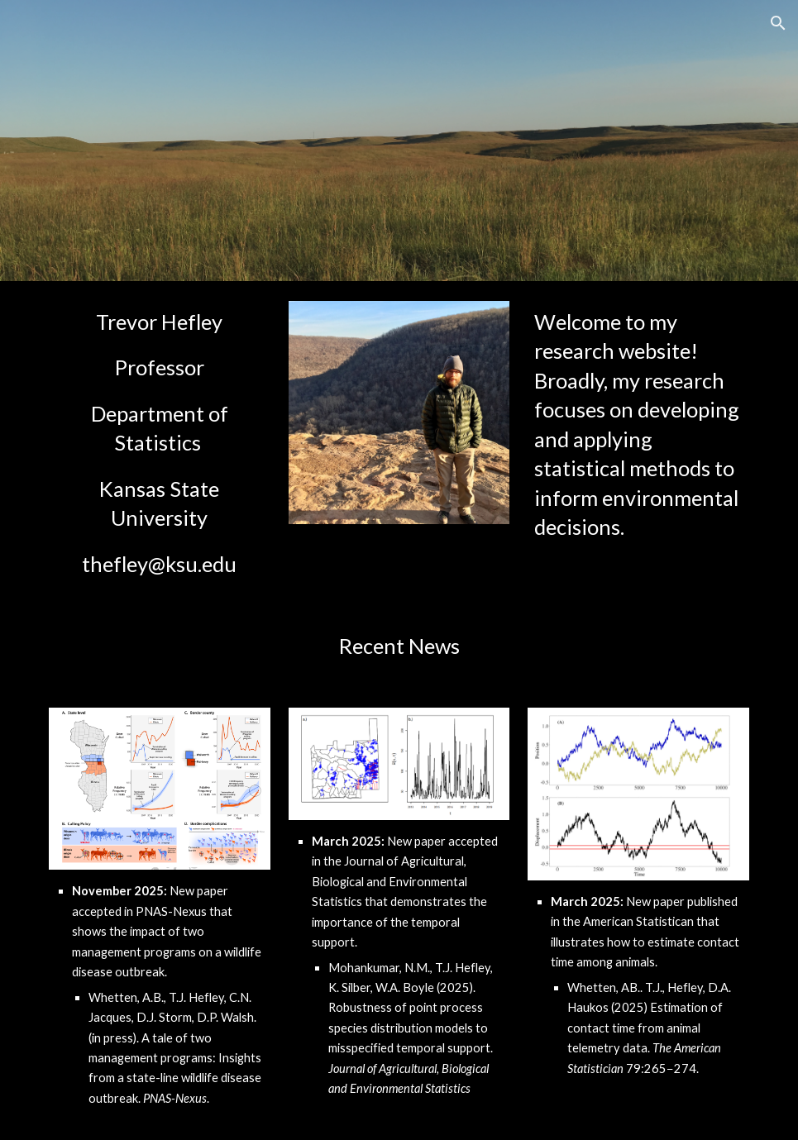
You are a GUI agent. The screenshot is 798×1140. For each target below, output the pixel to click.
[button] (778, 23)
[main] (159, 443)
